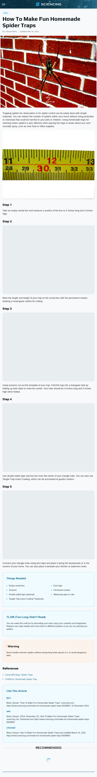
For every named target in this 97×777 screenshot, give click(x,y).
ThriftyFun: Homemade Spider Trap (21, 679)
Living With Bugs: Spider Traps (19, 675)
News (6, 13)
